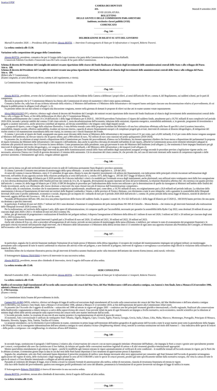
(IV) (26, 113)
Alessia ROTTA (65, 43)
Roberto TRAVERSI (30, 255)
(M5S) (27, 302)
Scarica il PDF (7, 2)
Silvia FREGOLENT (14, 113)
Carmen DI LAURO (14, 302)
